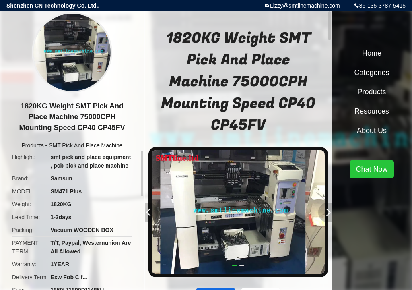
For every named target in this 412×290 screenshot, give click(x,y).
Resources (371, 111)
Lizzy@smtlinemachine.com (305, 5)
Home (371, 53)
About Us (372, 130)
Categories (371, 72)
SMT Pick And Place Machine (85, 145)
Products (32, 145)
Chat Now (371, 169)
